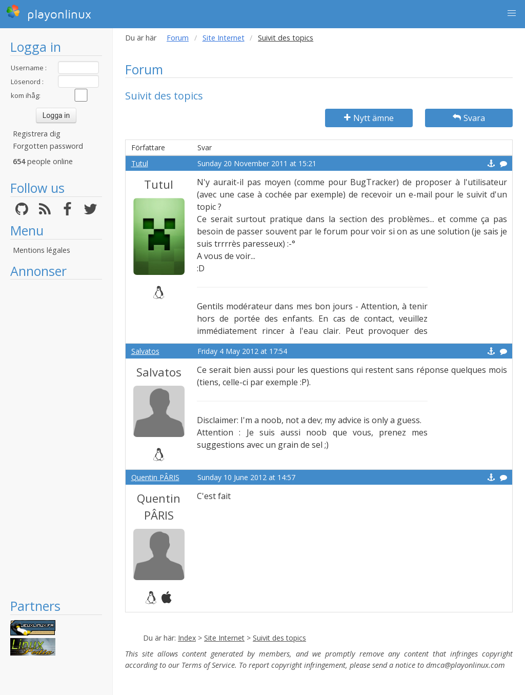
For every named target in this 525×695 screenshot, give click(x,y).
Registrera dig (36, 133)
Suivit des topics (279, 638)
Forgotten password (48, 146)
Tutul (139, 163)
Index (187, 638)
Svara (469, 118)
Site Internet (224, 38)
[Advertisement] (56, 438)
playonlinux (48, 13)
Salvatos (145, 351)
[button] (511, 13)
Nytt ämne (369, 118)
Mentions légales (41, 250)
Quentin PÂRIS (155, 477)
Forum (178, 38)
